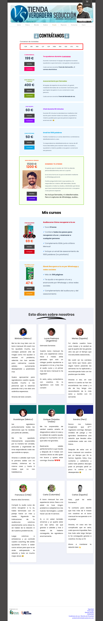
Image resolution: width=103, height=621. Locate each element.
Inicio (19, 25)
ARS (31, 46)
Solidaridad (90, 614)
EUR (26, 46)
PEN (60, 46)
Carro (84, 25)
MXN (54, 46)
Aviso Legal (90, 611)
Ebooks (36, 25)
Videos (27, 25)
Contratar (29, 69)
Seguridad (91, 609)
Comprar (29, 252)
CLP (43, 46)
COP (48, 46)
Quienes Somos (89, 612)
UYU (71, 46)
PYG (77, 46)
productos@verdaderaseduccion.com (83, 618)
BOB (37, 46)
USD (66, 46)
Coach (54, 25)
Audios (45, 25)
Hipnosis (64, 25)
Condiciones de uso (74, 616)
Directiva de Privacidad (87, 616)
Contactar (74, 25)
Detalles (29, 64)
